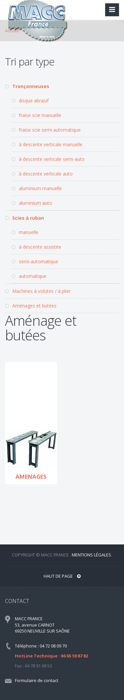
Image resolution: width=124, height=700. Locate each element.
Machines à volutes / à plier (38, 291)
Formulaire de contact (36, 680)
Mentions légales (91, 555)
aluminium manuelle (37, 188)
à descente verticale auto (42, 174)
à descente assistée (36, 247)
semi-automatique (35, 261)
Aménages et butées (31, 305)
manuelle (25, 232)
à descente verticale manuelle (47, 144)
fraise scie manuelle (36, 115)
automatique (29, 276)
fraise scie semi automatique (46, 130)
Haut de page (62, 576)
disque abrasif (30, 100)
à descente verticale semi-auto (48, 159)
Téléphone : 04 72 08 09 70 (41, 646)
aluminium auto (32, 203)
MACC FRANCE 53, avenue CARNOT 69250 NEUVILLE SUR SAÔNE (42, 625)
